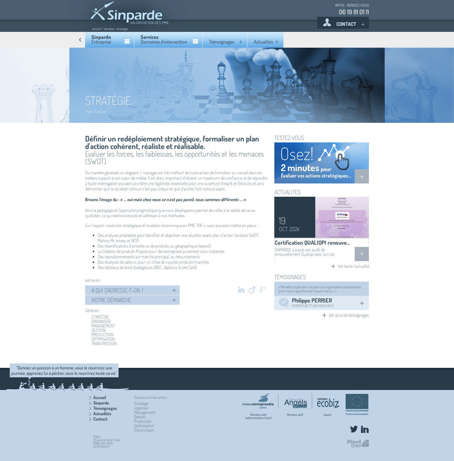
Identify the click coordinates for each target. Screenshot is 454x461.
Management (144, 412)
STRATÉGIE (100, 317)
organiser (141, 407)
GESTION (98, 330)
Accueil (99, 397)
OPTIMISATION (103, 339)
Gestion (140, 416)
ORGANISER (101, 321)
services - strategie (116, 29)
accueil (96, 29)
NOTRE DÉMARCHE (133, 300)
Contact (100, 419)
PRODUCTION (102, 334)
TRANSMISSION (104, 343)
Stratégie (141, 403)
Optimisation (144, 425)
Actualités (102, 413)
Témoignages (105, 408)
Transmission (144, 430)
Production (143, 421)
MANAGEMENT (103, 326)
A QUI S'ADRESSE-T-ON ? (133, 290)
